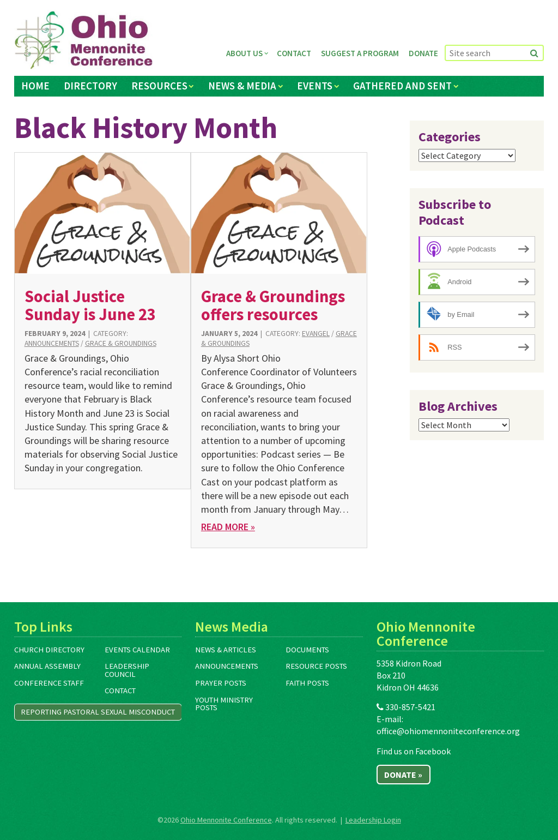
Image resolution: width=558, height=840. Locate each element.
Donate (423, 53)
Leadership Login (373, 820)
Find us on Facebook (414, 751)
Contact (294, 53)
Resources (159, 85)
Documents (307, 650)
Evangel (316, 333)
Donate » (403, 774)
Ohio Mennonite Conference (226, 820)
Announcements (52, 343)
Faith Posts (307, 683)
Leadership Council (127, 670)
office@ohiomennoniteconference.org (448, 730)
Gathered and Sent (402, 85)
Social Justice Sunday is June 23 (90, 305)
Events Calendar (137, 650)
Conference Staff (49, 683)
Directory (90, 85)
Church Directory (49, 650)
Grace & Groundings (120, 343)
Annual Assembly (47, 666)
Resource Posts (316, 666)
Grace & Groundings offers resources (273, 305)
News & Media (242, 85)
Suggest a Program (360, 53)
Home (35, 85)
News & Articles (225, 650)
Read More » (228, 526)
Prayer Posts (220, 683)
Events (314, 85)
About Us (244, 53)
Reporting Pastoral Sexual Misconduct (98, 712)
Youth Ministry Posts (224, 704)
